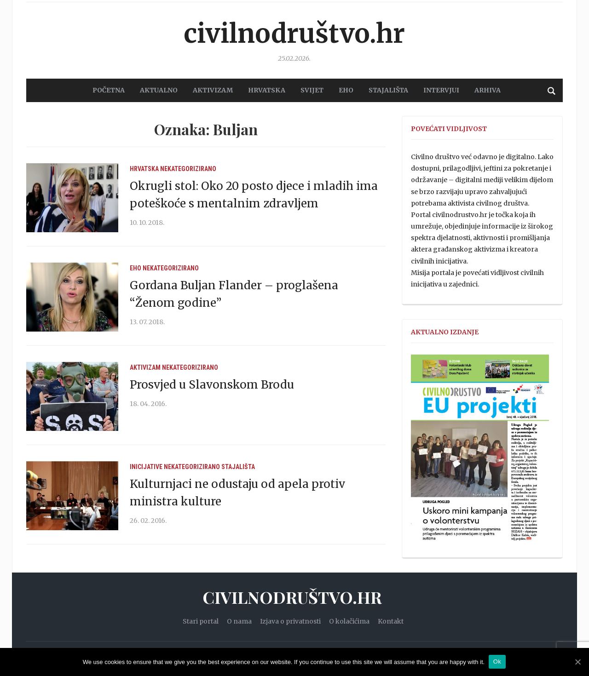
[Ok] (577, 661)
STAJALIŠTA (388, 90)
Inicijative (146, 466)
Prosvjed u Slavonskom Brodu (212, 385)
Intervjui (441, 90)
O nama (239, 621)
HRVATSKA (266, 90)
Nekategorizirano (188, 168)
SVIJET (311, 90)
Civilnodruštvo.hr (294, 32)
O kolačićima (349, 621)
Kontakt (391, 621)
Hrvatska (144, 168)
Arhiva (487, 90)
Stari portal (201, 621)
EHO (346, 90)
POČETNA (108, 90)
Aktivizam (145, 367)
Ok (498, 661)
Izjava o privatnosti (290, 621)
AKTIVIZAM (213, 90)
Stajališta (238, 466)
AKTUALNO (159, 90)
